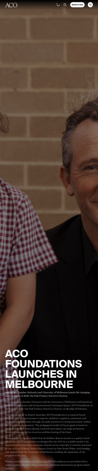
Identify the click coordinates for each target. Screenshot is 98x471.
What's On (77, 5)
